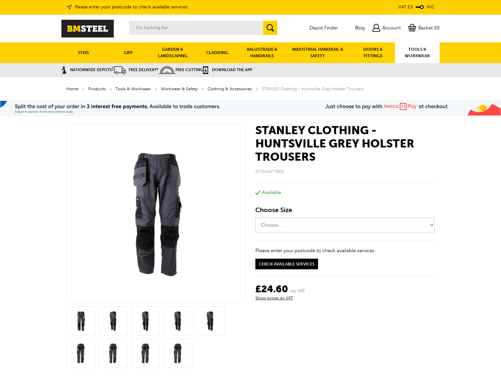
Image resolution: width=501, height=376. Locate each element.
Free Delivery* (135, 70)
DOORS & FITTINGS (373, 52)
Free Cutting (181, 70)
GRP (128, 52)
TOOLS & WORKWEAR (417, 52)
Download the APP (227, 70)
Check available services (286, 264)
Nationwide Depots (86, 70)
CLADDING (217, 52)
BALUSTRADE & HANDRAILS (262, 52)
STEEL (84, 52)
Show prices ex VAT (274, 297)
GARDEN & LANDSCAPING (172, 52)
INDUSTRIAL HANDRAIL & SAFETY (317, 52)
